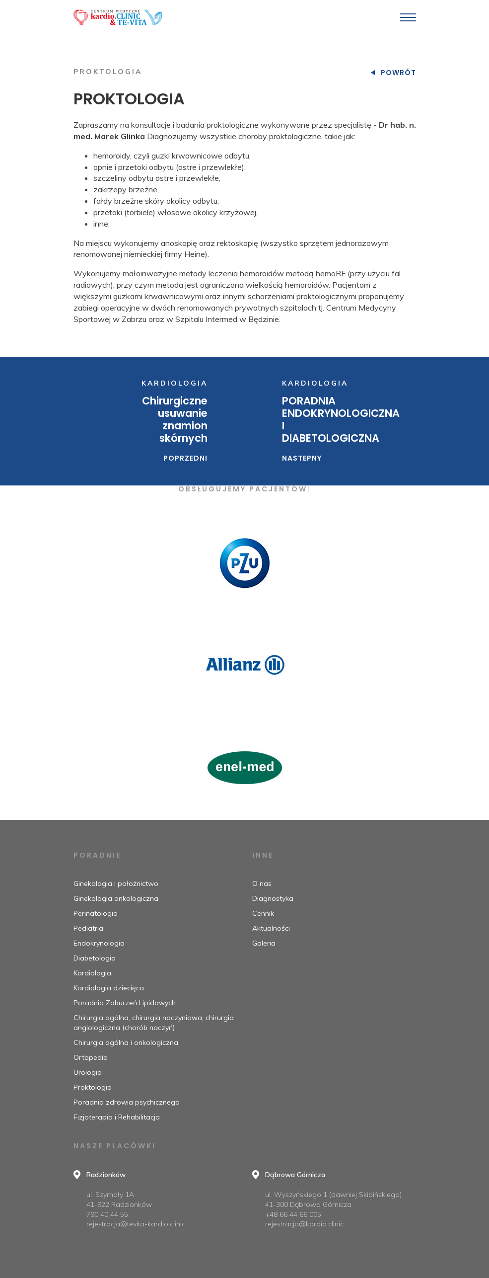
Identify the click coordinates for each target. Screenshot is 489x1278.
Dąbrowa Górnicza (295, 1174)
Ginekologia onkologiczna (115, 898)
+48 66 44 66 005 (293, 1214)
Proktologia (92, 1087)
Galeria (264, 943)
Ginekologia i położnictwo (115, 883)
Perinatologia (95, 913)
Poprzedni (185, 458)
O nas (262, 883)
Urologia (87, 1072)
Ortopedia (90, 1057)
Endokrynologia (99, 943)
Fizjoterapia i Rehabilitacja (116, 1117)
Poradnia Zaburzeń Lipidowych (124, 1002)
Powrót (398, 73)
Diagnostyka (272, 898)
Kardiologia (92, 972)
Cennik (263, 913)
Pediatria (88, 928)
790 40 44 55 (107, 1214)
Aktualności (271, 928)
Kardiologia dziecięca (108, 987)
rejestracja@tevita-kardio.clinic (135, 1223)
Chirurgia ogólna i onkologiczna (125, 1042)
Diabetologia (94, 958)
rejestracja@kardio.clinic (304, 1223)
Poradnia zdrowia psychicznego (126, 1102)
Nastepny (302, 458)
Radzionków (106, 1174)
